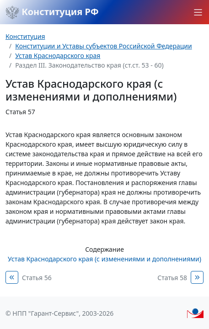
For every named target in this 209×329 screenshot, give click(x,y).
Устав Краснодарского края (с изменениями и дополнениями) (104, 259)
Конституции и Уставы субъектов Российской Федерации (103, 46)
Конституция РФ (52, 12)
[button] (198, 12)
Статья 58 (172, 277)
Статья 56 (37, 277)
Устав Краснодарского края (57, 55)
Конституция (25, 36)
